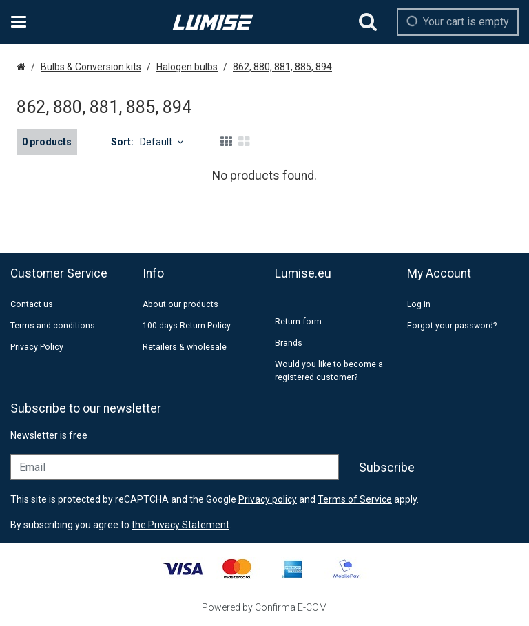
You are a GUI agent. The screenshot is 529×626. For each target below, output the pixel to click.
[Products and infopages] (22, 22)
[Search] (368, 22)
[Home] (213, 22)
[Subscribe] (387, 467)
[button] (180, 524)
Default (161, 141)
